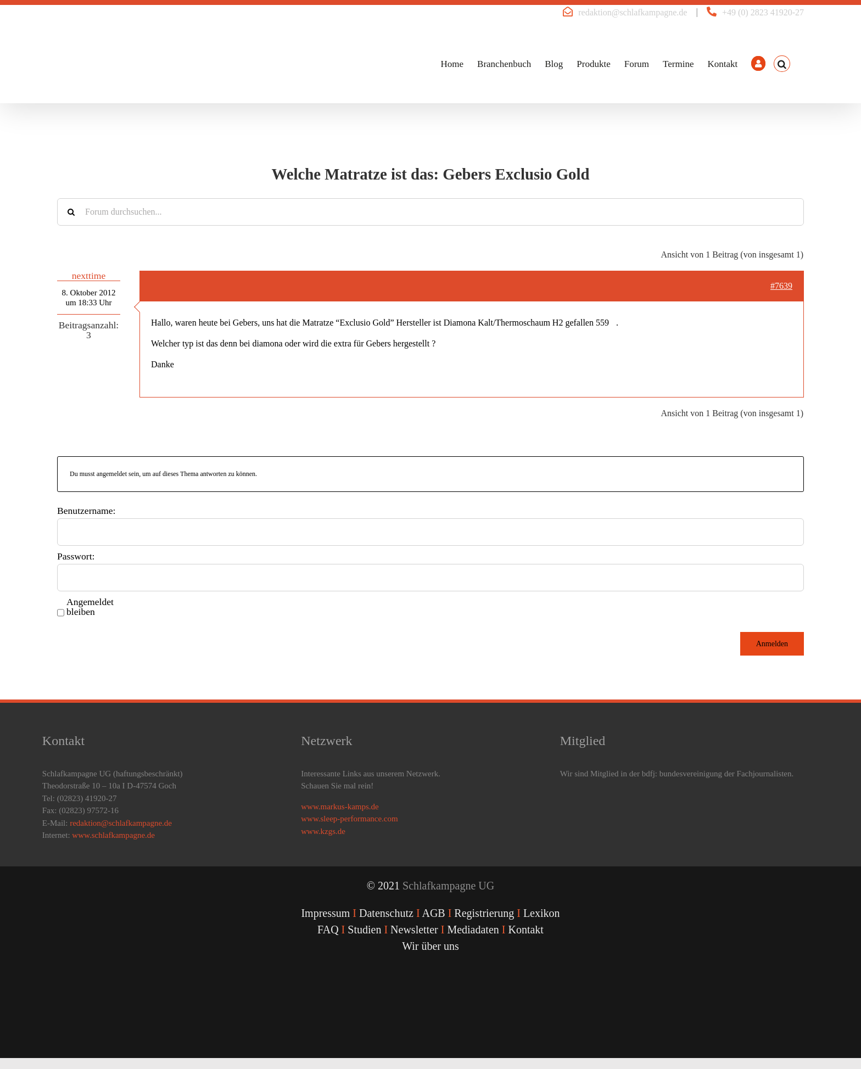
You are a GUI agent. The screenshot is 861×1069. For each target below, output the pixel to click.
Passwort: (75, 556)
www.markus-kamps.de (340, 806)
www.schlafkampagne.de (113, 835)
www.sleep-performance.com (349, 818)
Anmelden (772, 644)
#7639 (781, 285)
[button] (782, 64)
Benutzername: (86, 511)
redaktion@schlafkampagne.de (632, 12)
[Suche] (71, 212)
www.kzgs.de (323, 831)
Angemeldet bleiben (90, 607)
